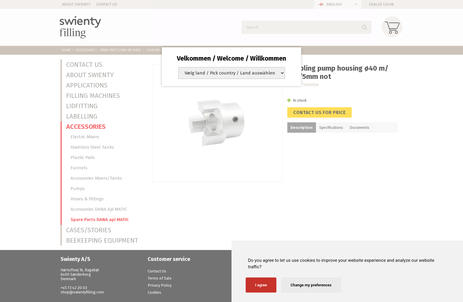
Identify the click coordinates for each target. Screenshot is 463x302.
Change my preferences (311, 285)
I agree (261, 285)
